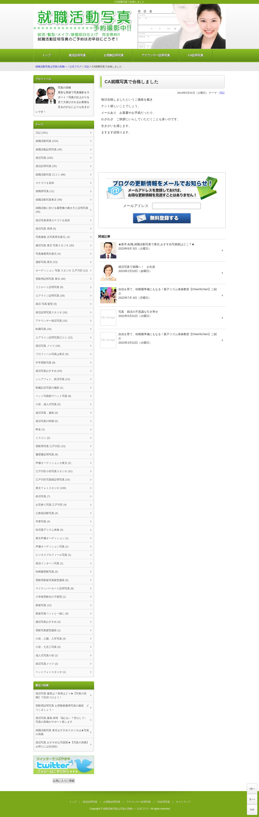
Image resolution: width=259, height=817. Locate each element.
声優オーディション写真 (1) (52, 546)
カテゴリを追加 (45, 182)
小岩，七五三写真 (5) (48, 646)
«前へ (252, 788)
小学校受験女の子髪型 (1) (51, 596)
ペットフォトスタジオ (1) (51, 672)
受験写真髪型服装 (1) (48, 630)
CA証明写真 (195, 55)
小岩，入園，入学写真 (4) (51, 638)
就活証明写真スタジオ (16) (51, 312)
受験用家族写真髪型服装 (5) (52, 580)
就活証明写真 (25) (46, 166)
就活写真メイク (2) (47, 663)
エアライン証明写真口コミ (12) (54, 337)
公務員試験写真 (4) (47, 513)
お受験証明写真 (114, 55)
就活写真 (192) (44, 157)
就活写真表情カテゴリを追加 (53, 220)
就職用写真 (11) (45, 191)
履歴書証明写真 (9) (47, 454)
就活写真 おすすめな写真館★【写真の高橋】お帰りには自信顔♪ (62, 744)
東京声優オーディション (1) (52, 538)
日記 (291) (42, 132)
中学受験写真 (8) (45, 362)
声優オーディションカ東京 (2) (53, 462)
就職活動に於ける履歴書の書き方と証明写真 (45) (62, 209)
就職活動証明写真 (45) (49, 149)
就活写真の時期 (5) (47, 421)
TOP (252, 810)
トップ (46, 55)
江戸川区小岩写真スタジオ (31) (54, 471)
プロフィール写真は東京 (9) (52, 354)
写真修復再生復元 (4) (48, 253)
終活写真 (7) (43, 496)
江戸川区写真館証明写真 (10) (53, 479)
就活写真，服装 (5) (47, 412)
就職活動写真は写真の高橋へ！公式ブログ (58, 66)
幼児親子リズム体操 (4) (49, 529)
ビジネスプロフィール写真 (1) (53, 554)
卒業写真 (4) (43, 521)
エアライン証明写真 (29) (50, 295)
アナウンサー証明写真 (156, 55)
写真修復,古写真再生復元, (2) (53, 236)
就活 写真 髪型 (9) (46, 303)
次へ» (252, 799)
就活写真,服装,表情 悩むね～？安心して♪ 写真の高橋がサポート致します (62, 719)
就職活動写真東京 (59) (49, 199)
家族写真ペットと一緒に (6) (52, 613)
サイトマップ (183, 801)
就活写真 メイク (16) (48, 345)
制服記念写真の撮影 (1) (49, 387)
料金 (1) (40, 429)
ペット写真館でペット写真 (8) (53, 395)
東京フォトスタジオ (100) (51, 488)
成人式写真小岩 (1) (47, 655)
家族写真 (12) (44, 605)
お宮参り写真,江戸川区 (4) (51, 504)
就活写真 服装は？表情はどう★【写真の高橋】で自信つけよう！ (61, 695)
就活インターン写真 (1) (49, 563)
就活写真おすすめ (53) (49, 370)
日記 (86, 66)
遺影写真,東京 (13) (46, 261)
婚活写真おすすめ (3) (48, 621)
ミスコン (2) (43, 437)
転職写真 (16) (44, 328)
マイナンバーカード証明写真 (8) (55, 588)
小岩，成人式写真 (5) (48, 404)
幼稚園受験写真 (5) (47, 571)
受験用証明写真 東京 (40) (50, 278)
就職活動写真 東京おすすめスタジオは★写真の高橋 (62, 732)
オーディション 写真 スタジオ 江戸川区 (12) (62, 270)
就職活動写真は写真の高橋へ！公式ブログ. (126, 808)
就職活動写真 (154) (47, 140)
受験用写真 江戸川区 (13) (50, 446)
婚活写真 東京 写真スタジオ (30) (55, 245)
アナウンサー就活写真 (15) (51, 320)
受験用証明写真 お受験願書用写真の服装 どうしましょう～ (62, 707)
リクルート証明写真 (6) (49, 287)
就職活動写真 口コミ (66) (50, 174)
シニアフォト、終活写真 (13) (53, 379)
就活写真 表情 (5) (46, 228)
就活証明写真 (77, 55)
